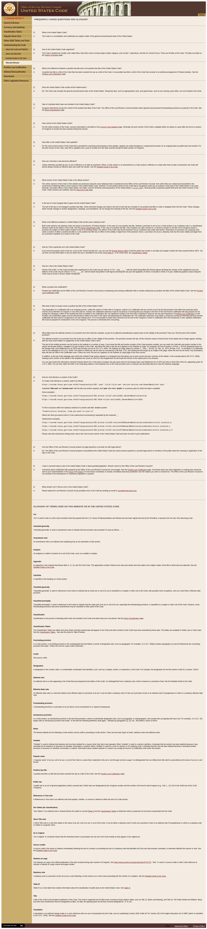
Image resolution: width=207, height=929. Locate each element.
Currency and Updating (109, 127)
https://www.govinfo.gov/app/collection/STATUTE (132, 862)
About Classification (52, 110)
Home (202, 15)
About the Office (181, 926)
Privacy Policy (199, 926)
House (71, 472)
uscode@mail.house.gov (127, 491)
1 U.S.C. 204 (137, 188)
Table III (110, 253)
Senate (80, 472)
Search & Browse (51, 55)
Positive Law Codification (51, 74)
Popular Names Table (120, 251)
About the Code (82, 190)
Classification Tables (139, 253)
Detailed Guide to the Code (107, 167)
